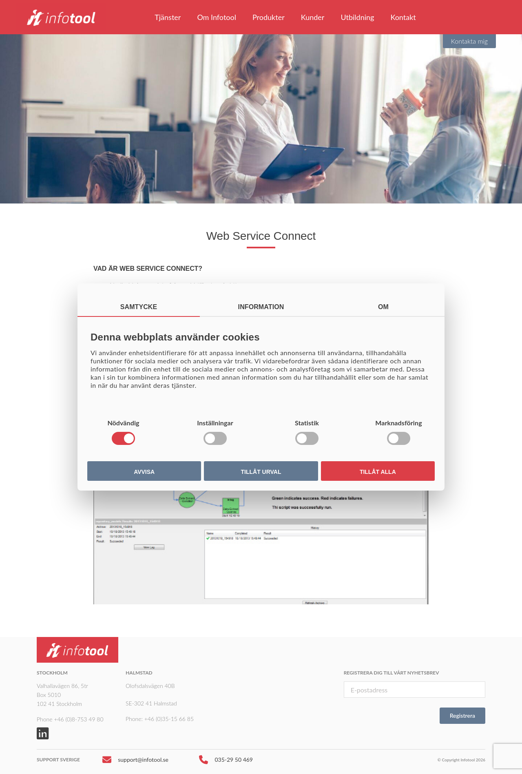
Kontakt (403, 17)
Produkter (268, 17)
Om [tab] (383, 306)
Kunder (313, 17)
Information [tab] (261, 306)
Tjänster (168, 17)
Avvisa (144, 472)
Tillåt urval (261, 472)
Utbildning (357, 17)
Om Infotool (216, 17)
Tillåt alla (378, 472)
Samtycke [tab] (138, 306)
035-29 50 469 (226, 761)
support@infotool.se (135, 761)
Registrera (462, 715)
